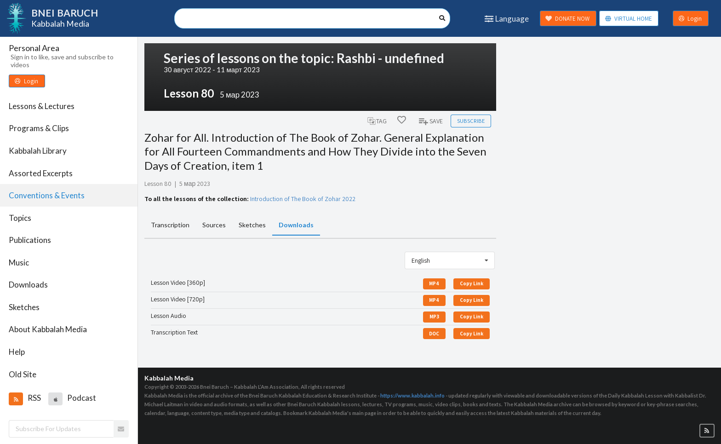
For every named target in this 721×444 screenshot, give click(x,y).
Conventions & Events (47, 195)
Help (17, 352)
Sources (214, 225)
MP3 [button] (434, 316)
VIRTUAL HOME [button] (628, 19)
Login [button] (690, 19)
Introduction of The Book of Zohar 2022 (302, 199)
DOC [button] (434, 333)
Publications (30, 240)
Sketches (24, 307)
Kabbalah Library (38, 151)
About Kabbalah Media (48, 329)
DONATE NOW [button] (567, 19)
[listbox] (450, 260)
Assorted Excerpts (41, 173)
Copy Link (471, 283)
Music (19, 262)
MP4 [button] (434, 283)
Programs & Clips (39, 128)
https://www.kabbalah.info (412, 395)
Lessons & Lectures (41, 106)
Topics (20, 218)
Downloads (28, 284)
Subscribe (471, 121)
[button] (16, 398)
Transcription (170, 225)
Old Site (22, 374)
